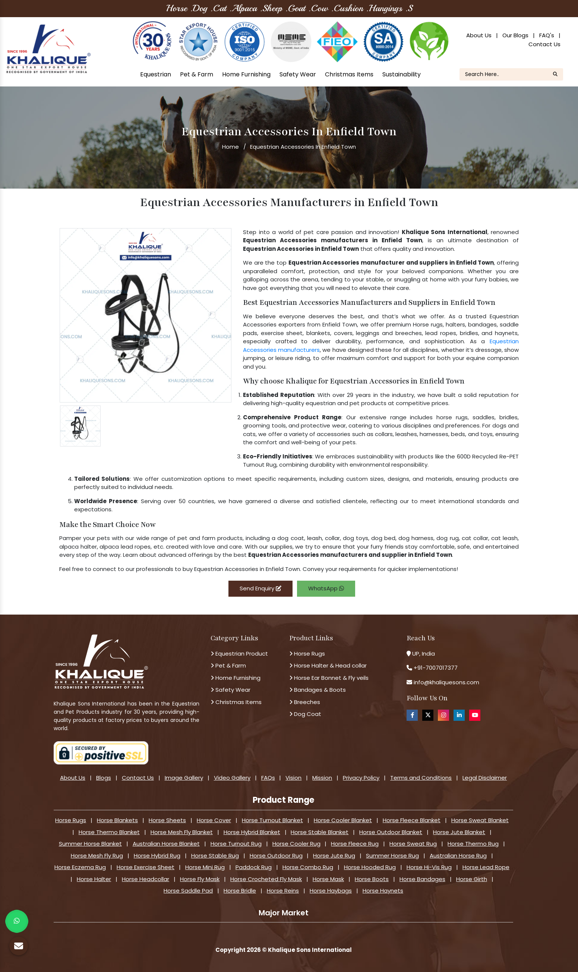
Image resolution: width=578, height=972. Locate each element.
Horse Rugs (307, 653)
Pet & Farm (196, 74)
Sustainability (401, 74)
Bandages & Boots (317, 690)
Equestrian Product (239, 653)
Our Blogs (515, 35)
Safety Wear (297, 74)
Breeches (304, 702)
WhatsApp (326, 588)
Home (230, 147)
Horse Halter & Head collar (328, 665)
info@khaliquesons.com (445, 682)
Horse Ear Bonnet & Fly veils (329, 678)
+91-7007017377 (436, 668)
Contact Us (544, 44)
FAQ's (546, 35)
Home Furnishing (246, 74)
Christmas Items (349, 74)
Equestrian (155, 74)
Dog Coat (305, 714)
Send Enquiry (260, 588)
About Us (479, 35)
